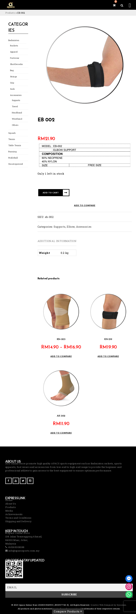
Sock (12, 89)
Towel (15, 106)
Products (10, 507)
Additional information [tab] (57, 241)
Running (12, 151)
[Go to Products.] (10, 12)
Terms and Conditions (18, 517)
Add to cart (51, 192)
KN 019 (108, 339)
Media (9, 510)
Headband (17, 112)
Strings (13, 76)
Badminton (13, 40)
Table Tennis (14, 145)
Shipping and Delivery (18, 521)
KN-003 (61, 339)
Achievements (14, 514)
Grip (12, 83)
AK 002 (61, 416)
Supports (16, 100)
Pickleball (13, 158)
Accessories (15, 95)
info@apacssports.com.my (23, 550)
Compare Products (68, 611)
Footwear (14, 58)
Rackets (14, 45)
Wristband (17, 119)
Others (15, 125)
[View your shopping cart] (114, 5)
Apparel (14, 52)
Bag (12, 70)
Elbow (71, 226)
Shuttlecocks (16, 64)
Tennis (11, 139)
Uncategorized (15, 164)
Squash (12, 133)
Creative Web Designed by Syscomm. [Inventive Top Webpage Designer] (108, 605)
